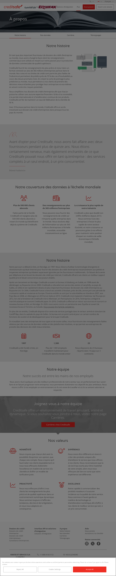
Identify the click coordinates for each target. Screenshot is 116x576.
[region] (58, 566)
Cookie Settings (55, 569)
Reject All (20, 569)
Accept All (89, 569)
